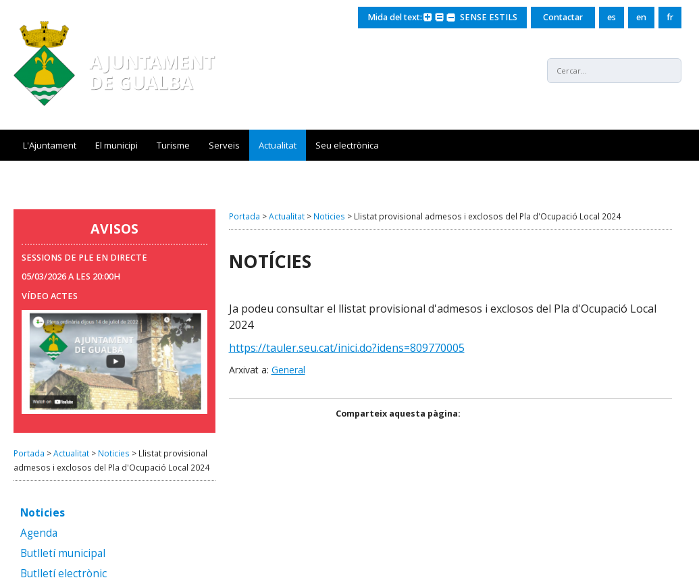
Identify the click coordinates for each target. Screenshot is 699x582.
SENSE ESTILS (488, 17)
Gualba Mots (215, 176)
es (611, 17)
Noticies (114, 453)
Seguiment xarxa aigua (442, 176)
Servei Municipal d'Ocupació (318, 176)
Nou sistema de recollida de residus (96, 176)
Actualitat (277, 145)
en (641, 17)
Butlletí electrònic (63, 574)
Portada (29, 453)
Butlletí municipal (62, 554)
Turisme (173, 145)
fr (670, 17)
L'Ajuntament (49, 145)
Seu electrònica (347, 145)
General (288, 369)
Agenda (38, 533)
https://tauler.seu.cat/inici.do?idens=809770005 (347, 347)
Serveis (224, 145)
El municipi (116, 145)
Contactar (563, 17)
